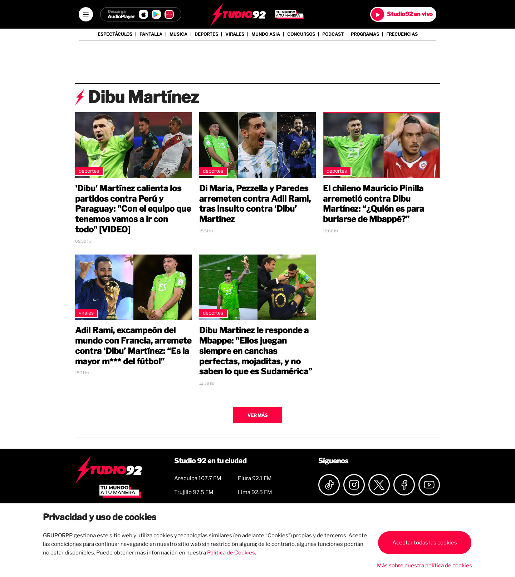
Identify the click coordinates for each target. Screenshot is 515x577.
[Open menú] (86, 14)
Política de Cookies (231, 552)
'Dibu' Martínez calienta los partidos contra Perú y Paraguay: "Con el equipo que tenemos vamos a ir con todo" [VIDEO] (133, 209)
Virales (234, 34)
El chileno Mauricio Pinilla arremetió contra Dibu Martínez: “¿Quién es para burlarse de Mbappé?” (373, 203)
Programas (365, 34)
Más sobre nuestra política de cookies (424, 565)
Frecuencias (402, 34)
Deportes (206, 34)
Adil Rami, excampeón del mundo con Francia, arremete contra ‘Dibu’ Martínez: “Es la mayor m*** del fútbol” (133, 345)
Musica (178, 34)
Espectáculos (115, 34)
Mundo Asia (265, 34)
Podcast (333, 34)
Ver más (257, 415)
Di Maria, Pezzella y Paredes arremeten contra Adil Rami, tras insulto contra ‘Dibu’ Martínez (255, 203)
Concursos (301, 34)
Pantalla (150, 34)
